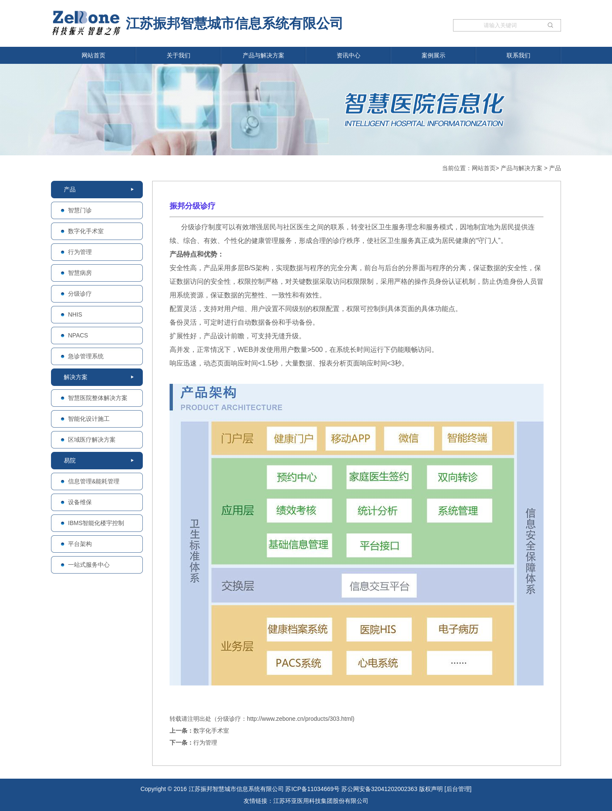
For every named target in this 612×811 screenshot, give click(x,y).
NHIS (75, 314)
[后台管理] (458, 788)
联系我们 (518, 55)
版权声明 (431, 788)
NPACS (78, 335)
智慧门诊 (80, 210)
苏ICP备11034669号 (312, 788)
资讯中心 (348, 55)
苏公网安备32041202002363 (379, 788)
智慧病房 (80, 272)
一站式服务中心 (89, 564)
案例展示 (433, 55)
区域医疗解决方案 (92, 439)
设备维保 (80, 502)
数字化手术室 (86, 231)
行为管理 (80, 251)
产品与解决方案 (263, 55)
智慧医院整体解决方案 (98, 397)
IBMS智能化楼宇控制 (96, 523)
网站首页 (93, 55)
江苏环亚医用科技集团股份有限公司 (320, 800)
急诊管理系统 (86, 356)
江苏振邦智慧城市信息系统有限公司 (197, 22)
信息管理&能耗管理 (93, 481)
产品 (555, 168)
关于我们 (178, 55)
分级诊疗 (80, 293)
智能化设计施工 (89, 418)
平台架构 (80, 543)
